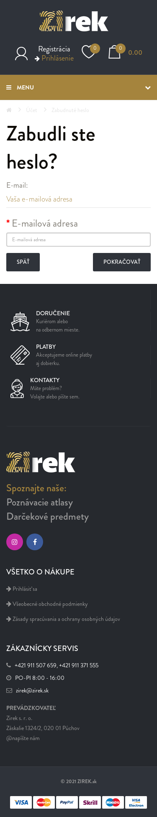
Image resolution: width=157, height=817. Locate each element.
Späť (23, 262)
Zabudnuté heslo (70, 110)
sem (73, 397)
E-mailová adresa (45, 223)
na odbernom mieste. (58, 330)
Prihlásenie (57, 58)
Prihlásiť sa (21, 589)
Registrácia (54, 48)
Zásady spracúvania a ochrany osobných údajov (63, 619)
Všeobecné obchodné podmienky (47, 604)
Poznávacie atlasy (39, 502)
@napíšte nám (23, 738)
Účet (31, 110)
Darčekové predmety (47, 516)
